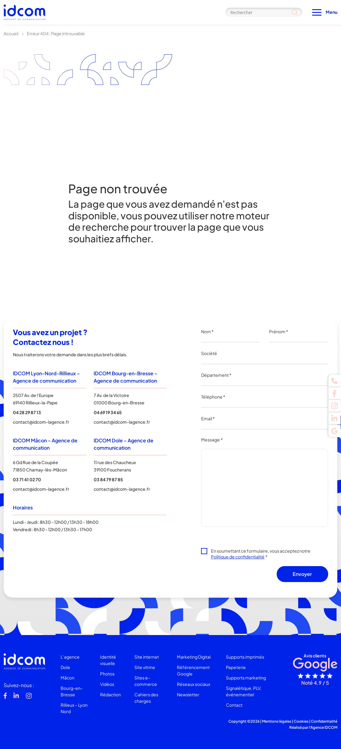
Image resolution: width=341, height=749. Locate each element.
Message (212, 439)
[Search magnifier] (295, 12)
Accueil (11, 33)
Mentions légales (276, 721)
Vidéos (107, 684)
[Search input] (264, 12)
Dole (65, 667)
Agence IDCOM (323, 727)
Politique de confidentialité (237, 556)
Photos (107, 673)
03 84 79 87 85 (108, 479)
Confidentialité (324, 721)
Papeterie (236, 667)
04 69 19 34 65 (108, 412)
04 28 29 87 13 (27, 412)
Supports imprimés (245, 657)
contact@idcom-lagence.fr (41, 422)
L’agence (70, 657)
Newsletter (188, 694)
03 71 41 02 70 (27, 479)
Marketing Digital (194, 657)
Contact (234, 705)
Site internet (146, 657)
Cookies (301, 721)
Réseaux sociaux (193, 684)
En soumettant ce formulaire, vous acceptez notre (260, 553)
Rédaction (110, 694)
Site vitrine (144, 667)
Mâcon (67, 677)
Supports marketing (246, 677)
